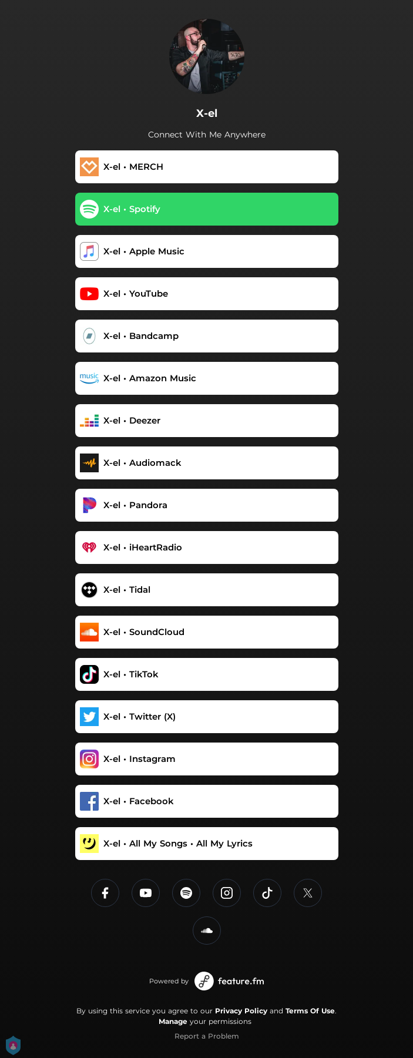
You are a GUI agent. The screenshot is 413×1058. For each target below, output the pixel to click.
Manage (173, 1021)
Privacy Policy (241, 1010)
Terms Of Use (310, 1010)
